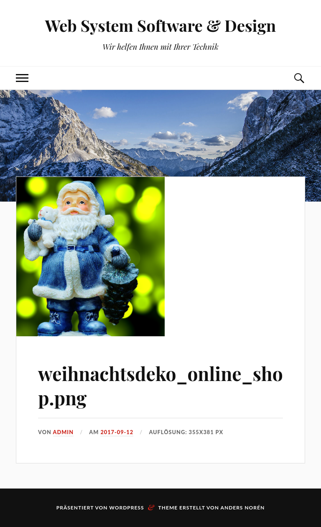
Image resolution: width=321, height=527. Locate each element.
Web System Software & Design (160, 25)
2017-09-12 (116, 432)
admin (63, 432)
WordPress (126, 507)
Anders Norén (243, 507)
